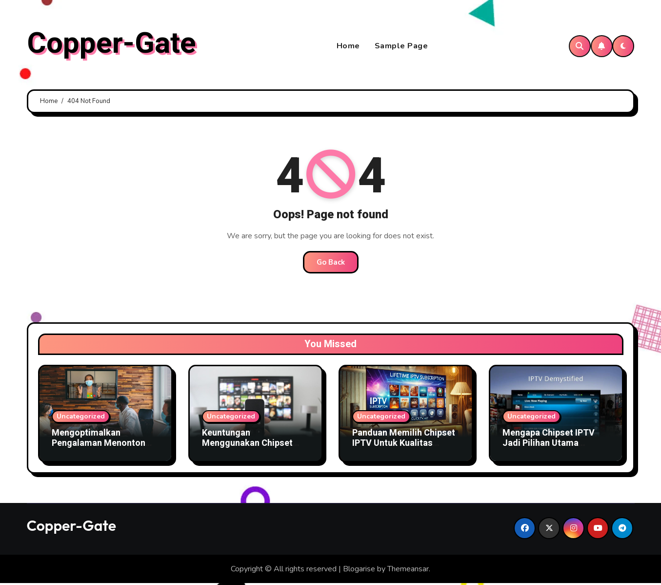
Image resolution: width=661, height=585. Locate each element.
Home (348, 47)
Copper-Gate (111, 44)
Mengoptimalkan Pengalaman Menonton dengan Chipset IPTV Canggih (98, 450)
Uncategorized (81, 417)
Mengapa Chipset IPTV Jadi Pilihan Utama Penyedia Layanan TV (548, 445)
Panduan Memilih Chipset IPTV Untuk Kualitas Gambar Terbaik (403, 445)
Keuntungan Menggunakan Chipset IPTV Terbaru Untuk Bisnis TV (255, 450)
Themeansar (408, 570)
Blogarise (359, 570)
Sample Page (401, 47)
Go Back (331, 264)
